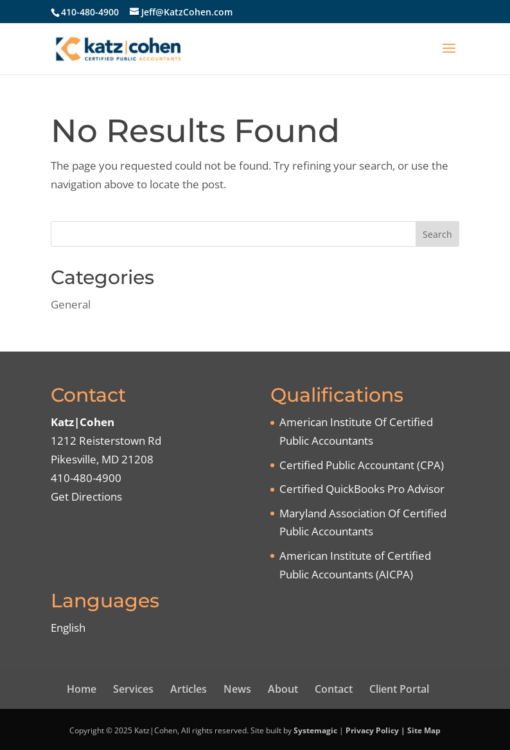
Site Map (424, 730)
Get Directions (86, 496)
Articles (188, 689)
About (283, 689)
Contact (334, 689)
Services (133, 689)
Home (81, 689)
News (237, 689)
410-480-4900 (90, 12)
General (71, 304)
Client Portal (399, 689)
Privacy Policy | (376, 730)
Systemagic (315, 730)
